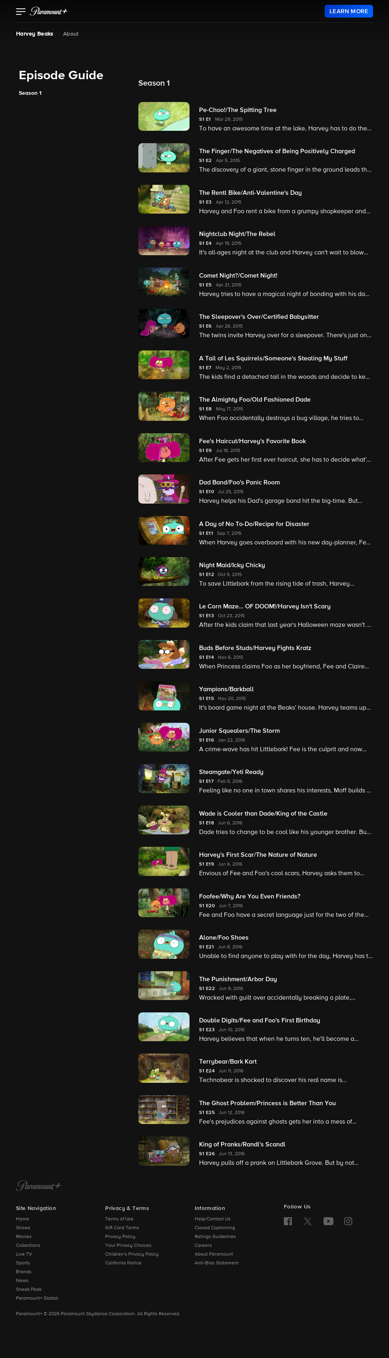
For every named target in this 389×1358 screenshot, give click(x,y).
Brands (24, 1272)
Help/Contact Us (213, 1219)
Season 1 (30, 93)
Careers (203, 1245)
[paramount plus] (49, 11)
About (71, 34)
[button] (21, 12)
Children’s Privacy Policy (132, 1254)
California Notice (123, 1263)
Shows (23, 1228)
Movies (24, 1236)
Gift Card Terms (122, 1228)
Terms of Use (119, 1219)
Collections (28, 1245)
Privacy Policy (120, 1236)
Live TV (24, 1254)
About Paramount (214, 1254)
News (22, 1280)
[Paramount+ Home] (38, 1186)
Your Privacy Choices (128, 1245)
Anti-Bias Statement (217, 1263)
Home (22, 1219)
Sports (23, 1263)
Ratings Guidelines (215, 1236)
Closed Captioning (215, 1228)
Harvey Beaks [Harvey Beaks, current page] (35, 34)
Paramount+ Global (37, 1298)
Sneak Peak (29, 1289)
